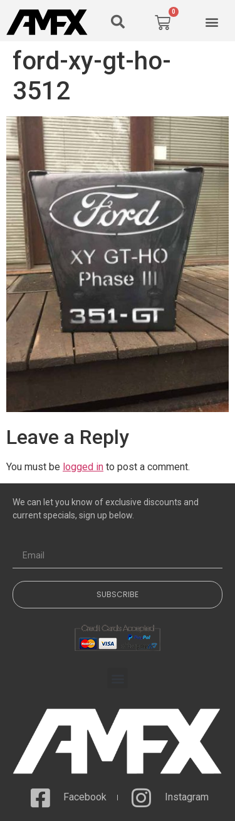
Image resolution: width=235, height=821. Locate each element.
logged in (83, 467)
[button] (117, 21)
